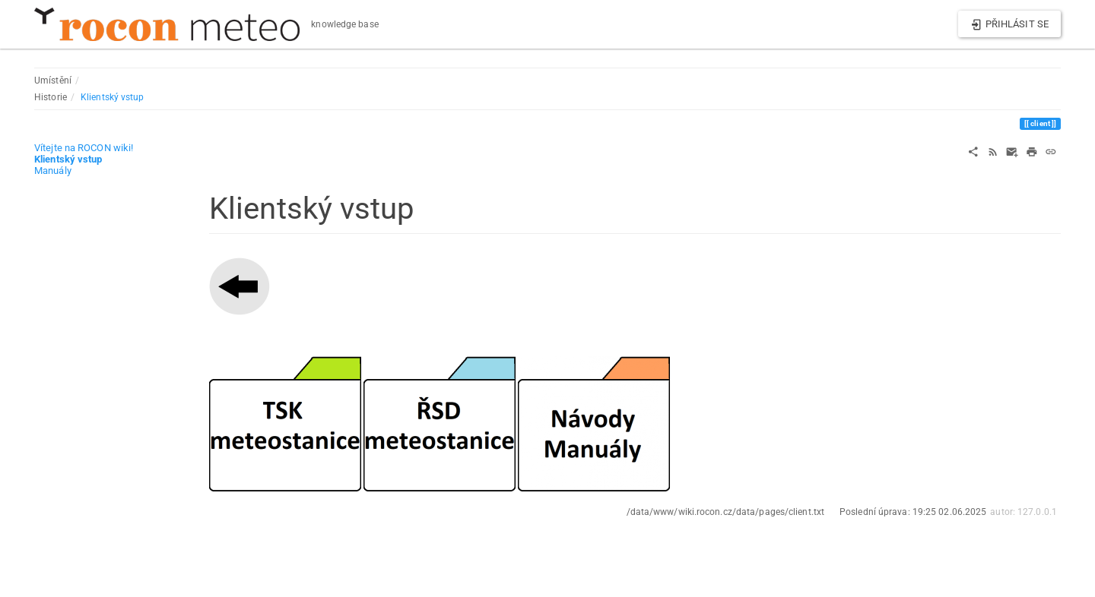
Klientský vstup (112, 97)
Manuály (52, 170)
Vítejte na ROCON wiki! (83, 147)
